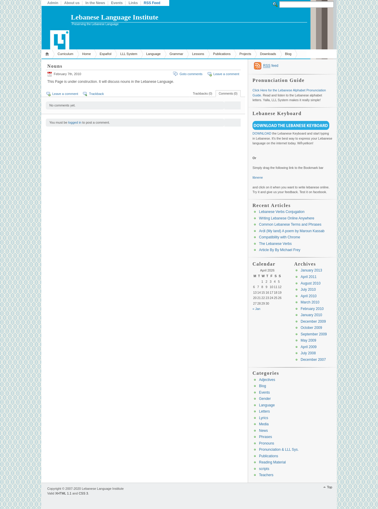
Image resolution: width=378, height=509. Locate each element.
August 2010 (310, 283)
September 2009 (314, 334)
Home (48, 54)
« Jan (256, 309)
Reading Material (272, 462)
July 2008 (308, 353)
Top (329, 487)
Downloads (268, 54)
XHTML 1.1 (63, 493)
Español (106, 54)
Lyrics (263, 418)
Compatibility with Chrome (279, 237)
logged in (75, 122)
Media (264, 424)
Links (133, 3)
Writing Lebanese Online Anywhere (286, 218)
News (263, 431)
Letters (264, 411)
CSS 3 (83, 493)
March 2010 (310, 302)
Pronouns (266, 443)
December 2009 (313, 321)
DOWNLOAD (261, 133)
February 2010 (312, 309)
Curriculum (65, 54)
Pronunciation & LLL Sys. (279, 449)
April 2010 (309, 296)
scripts (264, 469)
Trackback (96, 94)
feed (270, 66)
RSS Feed (152, 3)
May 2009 (308, 340)
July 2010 (308, 289)
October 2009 (311, 328)
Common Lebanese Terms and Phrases (290, 224)
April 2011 (309, 277)
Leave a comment (226, 74)
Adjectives (267, 380)
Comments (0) (228, 93)
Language (153, 54)
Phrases (265, 437)
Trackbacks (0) (202, 93)
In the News (95, 3)
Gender (265, 399)
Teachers (266, 475)
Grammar (176, 54)
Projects (245, 54)
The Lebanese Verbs (275, 244)
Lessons (198, 54)
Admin (52, 3)
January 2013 (311, 270)
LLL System (128, 54)
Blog (288, 54)
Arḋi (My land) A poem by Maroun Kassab (292, 231)
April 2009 (309, 347)
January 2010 (311, 315)
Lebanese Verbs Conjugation (281, 212)
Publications (221, 54)
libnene (257, 177)
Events (117, 3)
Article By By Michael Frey (279, 250)
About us (71, 3)
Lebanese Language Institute (114, 17)
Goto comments (191, 74)
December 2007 (313, 360)
